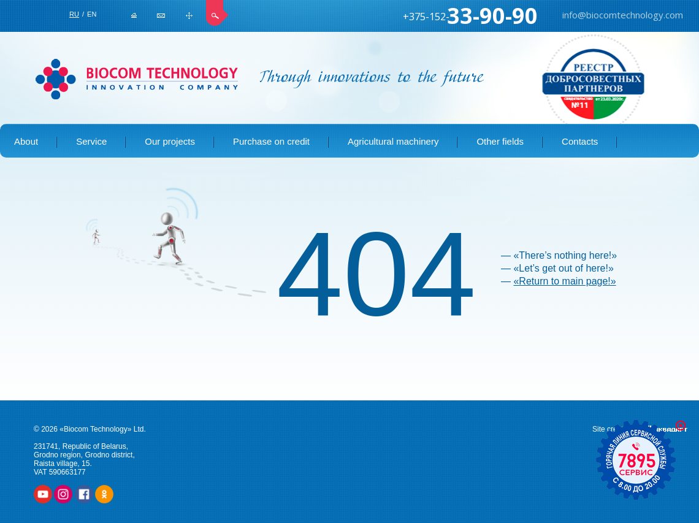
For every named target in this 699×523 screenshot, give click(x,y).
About (26, 141)
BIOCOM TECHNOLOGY (137, 79)
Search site (217, 13)
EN (91, 14)
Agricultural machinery (393, 141)
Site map (189, 15)
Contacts (580, 141)
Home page (134, 15)
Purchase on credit (271, 141)
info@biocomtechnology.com (161, 15)
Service (91, 141)
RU (74, 14)
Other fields (500, 141)
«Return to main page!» (564, 281)
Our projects (170, 141)
